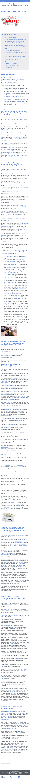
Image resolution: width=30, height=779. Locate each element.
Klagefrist (20, 269)
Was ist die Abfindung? (10, 37)
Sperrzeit (13, 741)
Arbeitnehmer (4, 80)
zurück (5, 762)
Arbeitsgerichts (18, 316)
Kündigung (8, 96)
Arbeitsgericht (24, 102)
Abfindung (12, 74)
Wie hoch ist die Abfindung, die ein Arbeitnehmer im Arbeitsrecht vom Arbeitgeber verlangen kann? (16, 52)
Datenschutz (17, 771)
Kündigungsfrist (5, 226)
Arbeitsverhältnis (18, 90)
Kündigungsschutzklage (12, 102)
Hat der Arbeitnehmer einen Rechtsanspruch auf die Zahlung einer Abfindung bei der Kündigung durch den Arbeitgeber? (15, 41)
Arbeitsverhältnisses (8, 82)
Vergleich (6, 747)
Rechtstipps (27, 1)
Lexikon (2, 1)
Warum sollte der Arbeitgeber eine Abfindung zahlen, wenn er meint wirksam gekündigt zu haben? (15, 47)
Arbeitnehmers (15, 137)
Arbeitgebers (17, 79)
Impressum (12, 771)
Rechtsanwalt (19, 420)
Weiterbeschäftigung (6, 170)
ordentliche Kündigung (8, 716)
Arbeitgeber (19, 91)
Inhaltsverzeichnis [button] (9, 34)
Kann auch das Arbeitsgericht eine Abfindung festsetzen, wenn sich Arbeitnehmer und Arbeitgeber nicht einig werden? (15, 58)
